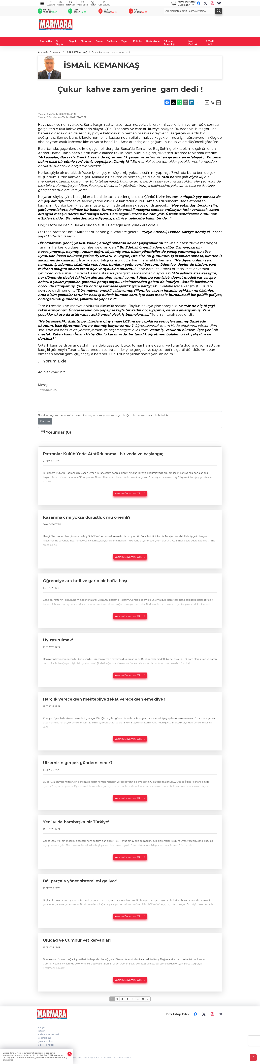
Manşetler (46, 41)
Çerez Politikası (45, 1041)
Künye (41, 1027)
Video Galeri (82, 3)
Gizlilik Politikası (46, 1045)
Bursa (99, 41)
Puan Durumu (104, 3)
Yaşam (125, 41)
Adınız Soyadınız (51, 372)
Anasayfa (51, 3)
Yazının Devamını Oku (130, 493)
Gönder (45, 421)
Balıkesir (112, 41)
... (137, 998)
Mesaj (43, 385)
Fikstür (93, 3)
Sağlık (73, 41)
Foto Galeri (70, 3)
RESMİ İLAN (210, 43)
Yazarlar (60, 3)
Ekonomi (86, 41)
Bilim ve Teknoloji (169, 43)
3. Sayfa (59, 43)
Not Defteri (192, 43)
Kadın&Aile (153, 41)
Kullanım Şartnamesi (48, 1034)
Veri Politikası (44, 1038)
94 (143, 998)
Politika (137, 41)
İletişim (41, 1031)
